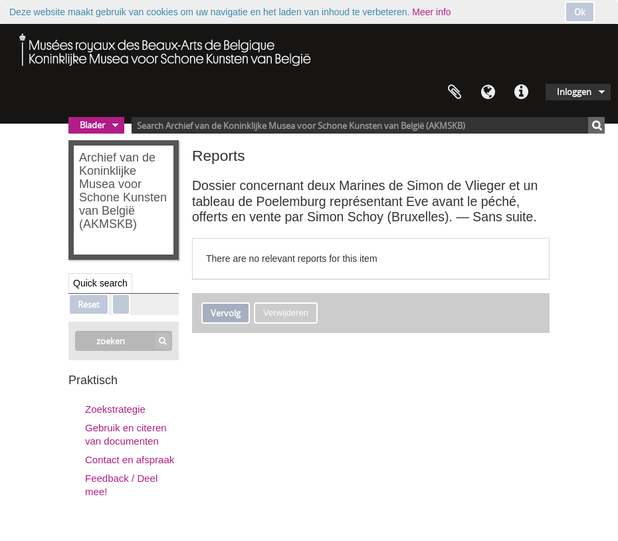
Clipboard (454, 92)
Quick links (521, 92)
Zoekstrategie (115, 409)
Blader (92, 125)
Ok (579, 12)
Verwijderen (285, 313)
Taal (487, 92)
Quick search (100, 283)
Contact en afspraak (129, 459)
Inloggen (574, 92)
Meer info (431, 12)
